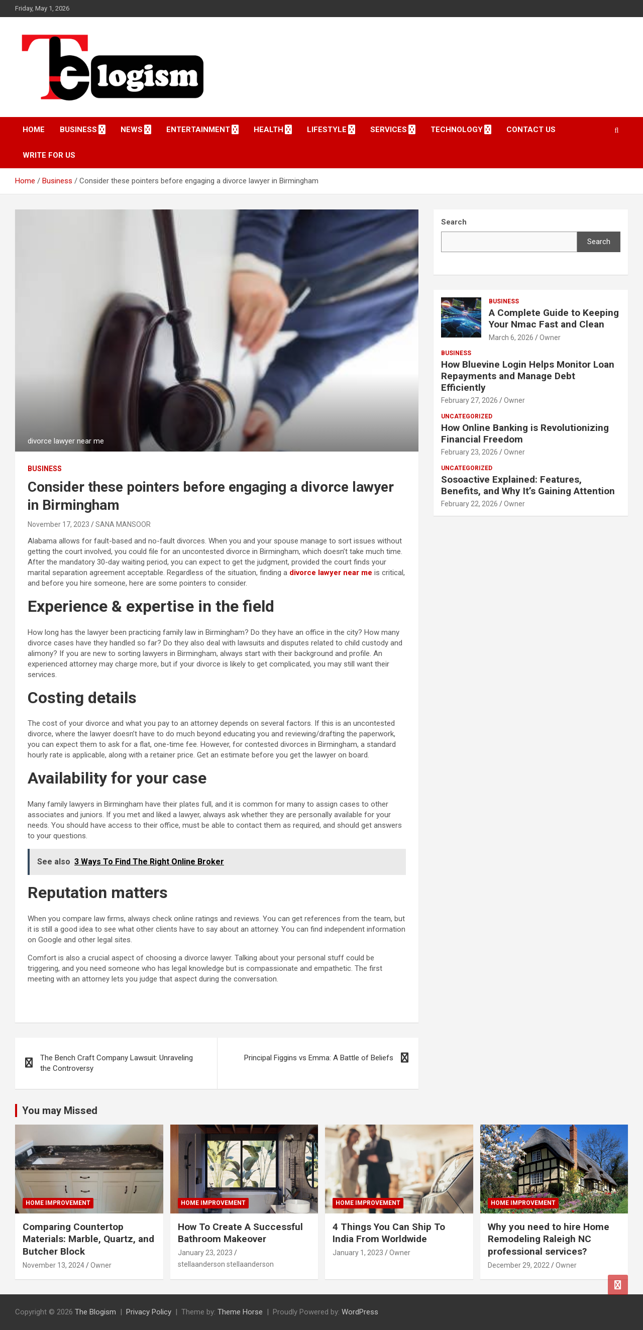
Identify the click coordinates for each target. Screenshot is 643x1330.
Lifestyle (327, 129)
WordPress (360, 1311)
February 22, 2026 (469, 504)
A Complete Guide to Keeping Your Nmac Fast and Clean (554, 318)
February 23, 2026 (469, 452)
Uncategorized (466, 416)
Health (268, 129)
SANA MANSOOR (123, 524)
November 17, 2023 (58, 524)
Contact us (531, 129)
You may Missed (59, 1110)
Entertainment (198, 129)
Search (598, 241)
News (132, 129)
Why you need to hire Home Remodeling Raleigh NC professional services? (548, 1239)
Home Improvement (58, 1202)
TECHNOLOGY (457, 129)
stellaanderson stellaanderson (226, 1264)
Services (388, 129)
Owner (550, 338)
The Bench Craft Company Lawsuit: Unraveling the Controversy (116, 1063)
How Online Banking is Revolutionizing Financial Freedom (525, 433)
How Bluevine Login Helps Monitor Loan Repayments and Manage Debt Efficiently (527, 376)
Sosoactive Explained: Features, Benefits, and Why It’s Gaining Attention (528, 485)
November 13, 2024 (53, 1265)
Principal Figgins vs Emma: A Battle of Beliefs (318, 1057)
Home (34, 129)
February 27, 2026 (469, 400)
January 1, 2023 (358, 1253)
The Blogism (95, 1311)
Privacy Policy (148, 1311)
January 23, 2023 (205, 1253)
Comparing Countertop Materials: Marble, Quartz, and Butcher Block (88, 1239)
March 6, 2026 (511, 338)
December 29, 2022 (519, 1265)
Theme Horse (240, 1311)
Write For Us (49, 155)
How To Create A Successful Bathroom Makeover (240, 1233)
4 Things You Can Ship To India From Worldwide (389, 1233)
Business (78, 129)
